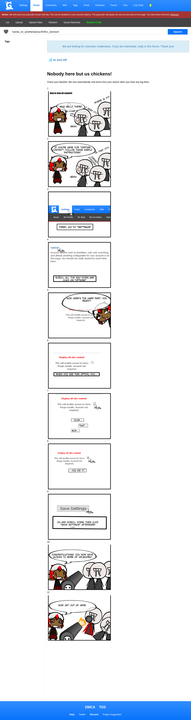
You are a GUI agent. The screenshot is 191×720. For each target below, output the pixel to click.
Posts (36, 5)
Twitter (82, 714)
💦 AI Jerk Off (58, 59)
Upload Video (35, 22)
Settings (23, 5)
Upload (19, 22)
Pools (86, 5)
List (7, 22)
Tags (75, 5)
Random (53, 22)
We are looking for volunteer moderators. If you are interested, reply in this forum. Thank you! (118, 46)
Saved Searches (72, 22)
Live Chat (138, 5)
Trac (125, 5)
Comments (51, 5)
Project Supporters (112, 714)
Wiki (65, 5)
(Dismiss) (174, 14)
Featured (99, 5)
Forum (113, 5)
